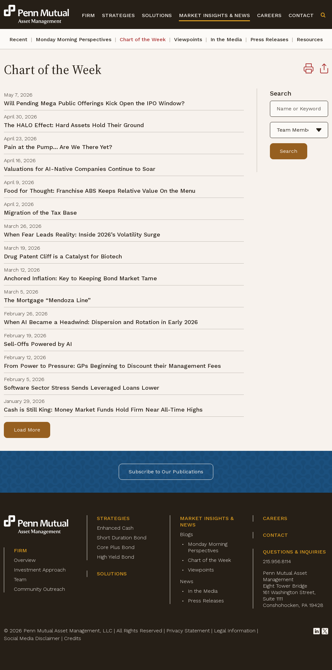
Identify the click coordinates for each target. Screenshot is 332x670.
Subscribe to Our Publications (166, 472)
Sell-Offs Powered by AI (38, 343)
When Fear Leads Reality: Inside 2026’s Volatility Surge (82, 234)
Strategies (118, 15)
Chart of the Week (143, 39)
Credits (72, 638)
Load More (27, 430)
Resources (310, 39)
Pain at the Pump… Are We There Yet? (58, 147)
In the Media (226, 39)
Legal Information (234, 631)
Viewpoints (188, 39)
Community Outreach (39, 589)
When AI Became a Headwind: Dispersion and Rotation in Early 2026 (101, 322)
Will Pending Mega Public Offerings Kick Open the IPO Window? (94, 103)
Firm (88, 15)
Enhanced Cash (115, 528)
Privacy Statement (188, 631)
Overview (25, 560)
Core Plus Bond (115, 547)
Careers (269, 15)
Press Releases (269, 39)
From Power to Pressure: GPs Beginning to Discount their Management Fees (112, 365)
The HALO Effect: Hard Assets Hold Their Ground (74, 125)
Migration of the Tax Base (40, 212)
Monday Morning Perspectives (73, 39)
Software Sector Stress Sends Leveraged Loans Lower (81, 387)
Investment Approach (40, 570)
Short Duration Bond (121, 538)
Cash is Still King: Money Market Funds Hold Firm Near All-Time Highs (103, 409)
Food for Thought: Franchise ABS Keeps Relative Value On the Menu (100, 190)
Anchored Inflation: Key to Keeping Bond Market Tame (80, 278)
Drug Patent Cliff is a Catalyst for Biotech (63, 256)
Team (20, 579)
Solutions (157, 15)
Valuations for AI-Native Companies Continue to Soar (79, 168)
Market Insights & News (214, 15)
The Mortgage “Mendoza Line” (47, 300)
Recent (18, 39)
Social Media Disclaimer (32, 638)
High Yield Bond (115, 557)
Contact (301, 15)
